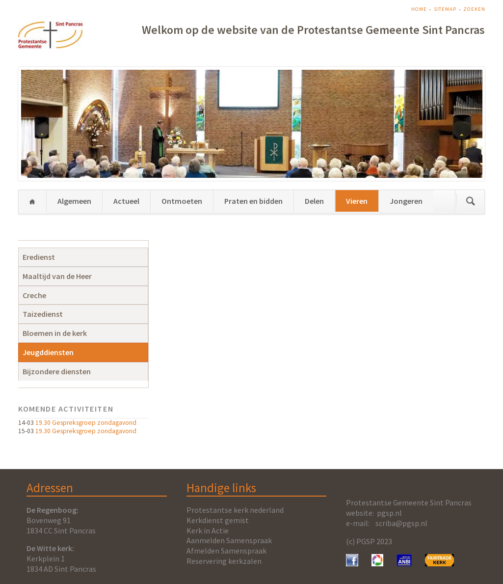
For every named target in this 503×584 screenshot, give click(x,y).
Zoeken (474, 9)
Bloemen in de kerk (55, 333)
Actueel (126, 201)
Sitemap (445, 9)
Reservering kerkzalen (224, 561)
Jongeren (406, 201)
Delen (314, 201)
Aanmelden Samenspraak (229, 540)
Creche (34, 295)
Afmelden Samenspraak (226, 551)
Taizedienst (43, 314)
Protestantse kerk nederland (235, 510)
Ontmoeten (181, 201)
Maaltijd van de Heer (57, 276)
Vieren (357, 201)
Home (419, 9)
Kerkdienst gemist (217, 520)
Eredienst (39, 257)
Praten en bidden (253, 201)
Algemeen (74, 201)
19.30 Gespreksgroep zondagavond (85, 422)
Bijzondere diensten (57, 371)
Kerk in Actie (207, 530)
